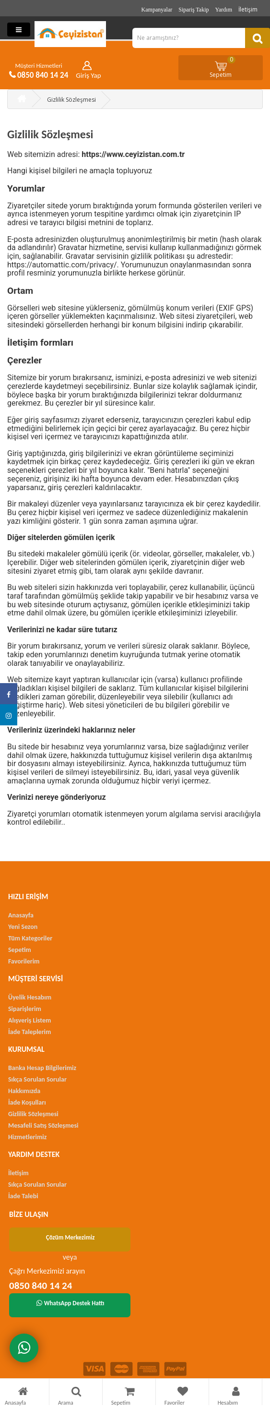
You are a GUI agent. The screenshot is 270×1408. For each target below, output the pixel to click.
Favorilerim (23, 961)
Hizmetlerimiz (27, 1137)
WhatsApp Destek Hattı (70, 1303)
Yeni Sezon (22, 927)
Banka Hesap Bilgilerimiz (42, 1068)
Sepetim (222, 67)
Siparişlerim (24, 1009)
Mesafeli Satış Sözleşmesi (43, 1125)
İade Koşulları (27, 1102)
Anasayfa (21, 915)
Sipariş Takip (193, 9)
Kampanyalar (157, 9)
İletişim (248, 9)
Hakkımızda (24, 1091)
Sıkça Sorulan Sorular (37, 1079)
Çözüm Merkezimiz (70, 1237)
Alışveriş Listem (29, 1020)
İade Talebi (23, 1196)
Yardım (223, 9)
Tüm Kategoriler (30, 938)
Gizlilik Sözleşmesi (71, 100)
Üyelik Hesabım (29, 997)
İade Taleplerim (29, 1032)
